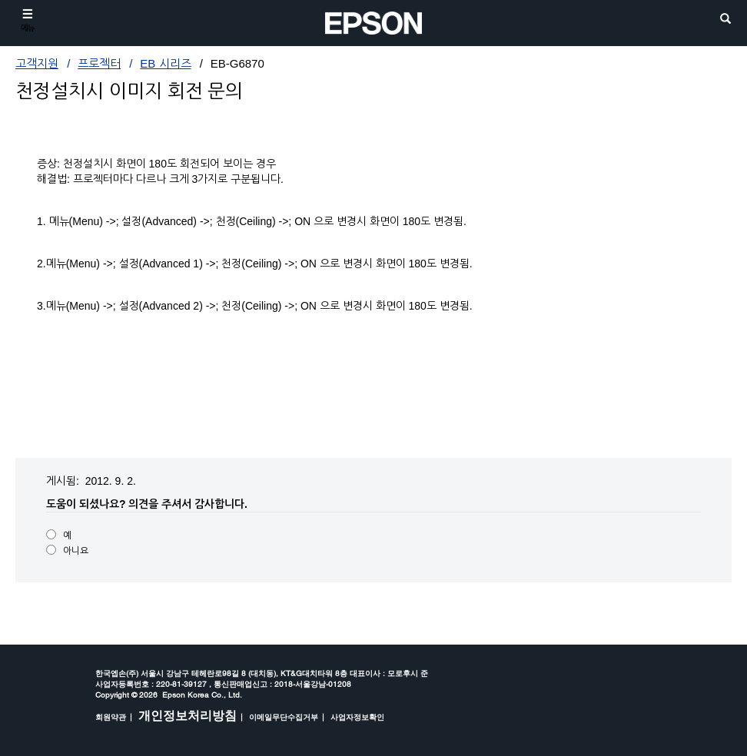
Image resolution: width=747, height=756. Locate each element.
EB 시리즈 (165, 63)
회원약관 (110, 716)
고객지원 (36, 63)
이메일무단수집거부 (283, 716)
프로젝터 (99, 63)
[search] (725, 19)
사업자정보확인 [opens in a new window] (357, 716)
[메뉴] (28, 20)
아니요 (75, 550)
